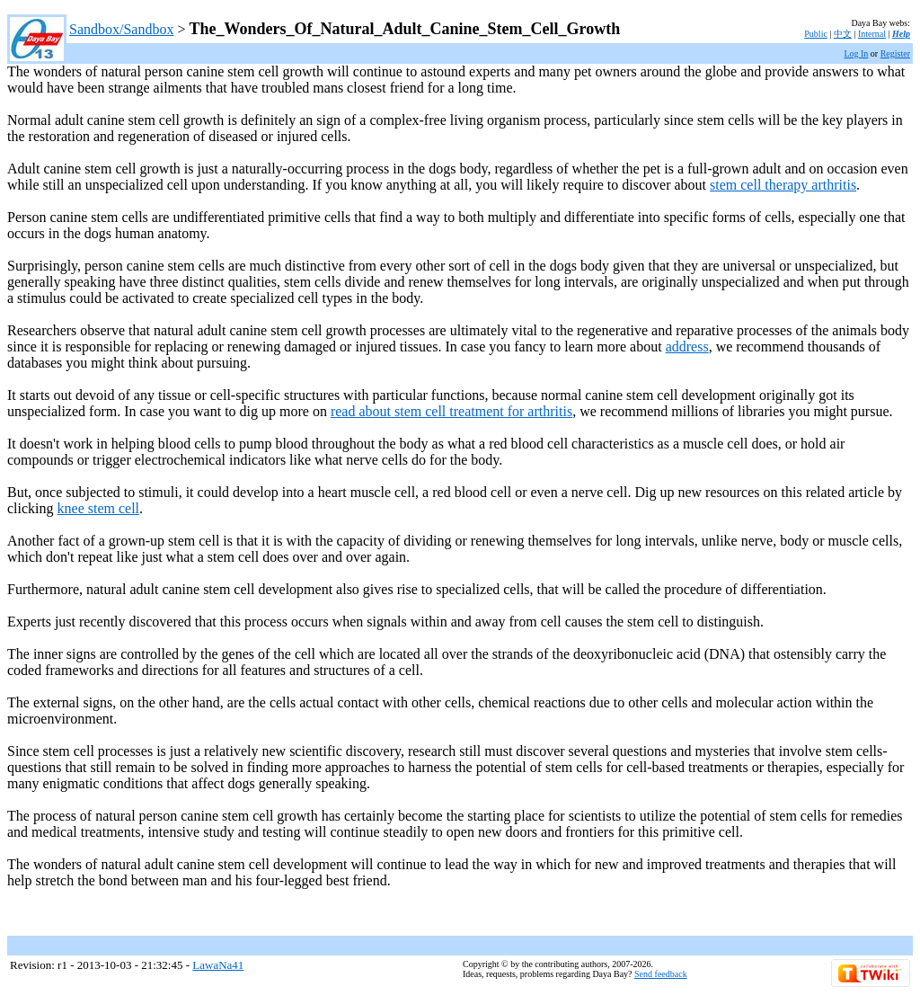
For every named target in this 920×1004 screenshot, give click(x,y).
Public (815, 34)
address (687, 346)
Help (901, 34)
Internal (872, 34)
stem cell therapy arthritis (783, 184)
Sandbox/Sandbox (121, 29)
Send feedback (660, 974)
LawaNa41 (217, 965)
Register (895, 53)
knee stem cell (99, 508)
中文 (843, 34)
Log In (856, 53)
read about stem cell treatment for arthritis (451, 411)
